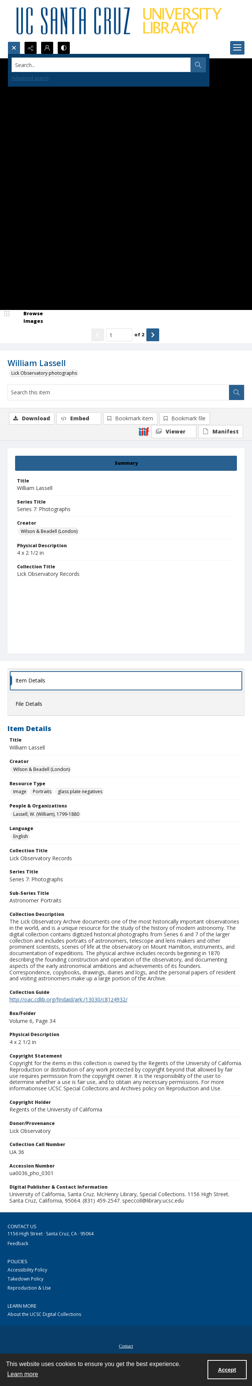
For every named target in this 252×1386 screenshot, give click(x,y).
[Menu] (237, 48)
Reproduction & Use (29, 1288)
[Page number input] (119, 334)
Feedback (18, 1243)
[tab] (126, 463)
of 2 (139, 334)
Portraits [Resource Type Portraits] (42, 791)
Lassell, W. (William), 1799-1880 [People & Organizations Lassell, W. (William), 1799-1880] (46, 814)
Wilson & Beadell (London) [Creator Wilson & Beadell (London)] (49, 531)
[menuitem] (126, 1345)
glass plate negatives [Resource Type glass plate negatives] (80, 791)
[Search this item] (118, 392)
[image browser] (28, 317)
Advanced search (30, 78)
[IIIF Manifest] (220, 431)
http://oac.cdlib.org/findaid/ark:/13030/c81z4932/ (68, 999)
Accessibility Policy (27, 1270)
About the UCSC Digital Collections (44, 1314)
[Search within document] (236, 392)
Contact (126, 1346)
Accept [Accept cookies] (227, 1370)
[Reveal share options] (31, 48)
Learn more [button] (22, 1374)
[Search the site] (101, 65)
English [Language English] (20, 836)
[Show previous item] (97, 334)
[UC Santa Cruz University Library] (120, 21)
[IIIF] (144, 431)
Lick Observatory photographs (44, 373)
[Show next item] (152, 334)
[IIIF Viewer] (174, 431)
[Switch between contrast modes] (64, 48)
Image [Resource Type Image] (19, 791)
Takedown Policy (25, 1279)
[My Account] (47, 48)
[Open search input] (14, 48)
